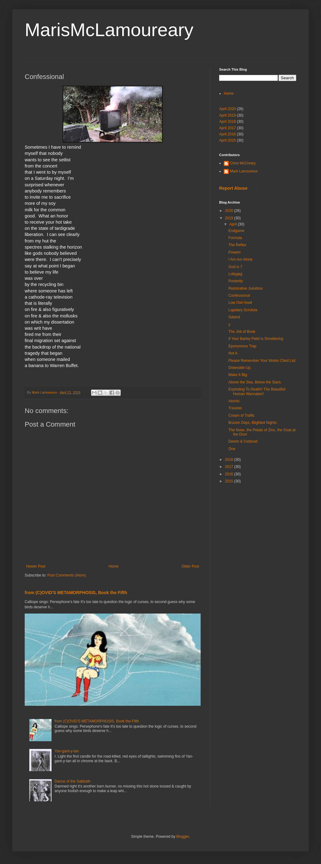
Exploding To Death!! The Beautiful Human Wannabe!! (256, 391)
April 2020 (227, 109)
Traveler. (235, 408)
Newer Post (35, 566)
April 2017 (227, 128)
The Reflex (237, 245)
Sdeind (234, 317)
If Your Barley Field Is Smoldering (255, 339)
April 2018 (227, 121)
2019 (229, 218)
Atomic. (234, 401)
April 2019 (227, 115)
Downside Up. (240, 368)
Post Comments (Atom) (66, 575)
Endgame (236, 231)
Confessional (239, 295)
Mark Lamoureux (244, 171)
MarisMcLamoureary (109, 29)
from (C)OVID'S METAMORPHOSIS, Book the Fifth (76, 592)
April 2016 (227, 134)
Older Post (190, 566)
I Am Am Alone (240, 259)
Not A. (233, 353)
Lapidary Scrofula (242, 310)
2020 (229, 211)
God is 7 (235, 267)
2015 (229, 481)
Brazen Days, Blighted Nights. (252, 422)
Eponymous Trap (242, 346)
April (233, 224)
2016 (229, 474)
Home (114, 566)
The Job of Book (241, 331)
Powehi (234, 252)
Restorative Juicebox (245, 288)
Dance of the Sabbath (72, 781)
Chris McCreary (243, 163)
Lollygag (235, 274)
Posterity (235, 281)
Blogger (182, 836)
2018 (229, 459)
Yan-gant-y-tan (67, 751)
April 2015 (227, 140)
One (232, 449)
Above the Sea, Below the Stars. (255, 382)
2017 (229, 467)
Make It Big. (238, 375)
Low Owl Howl (240, 302)
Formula (235, 238)
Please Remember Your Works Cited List (261, 360)
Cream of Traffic (241, 415)
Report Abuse (233, 188)
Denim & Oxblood (242, 441)
